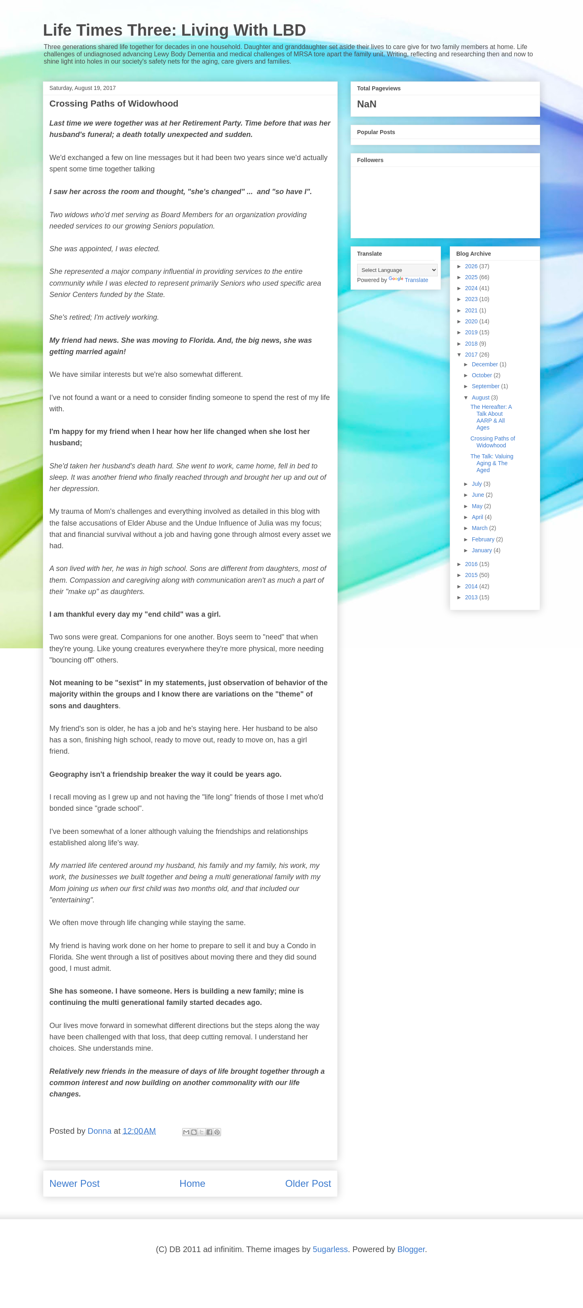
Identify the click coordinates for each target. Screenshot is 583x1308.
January (483, 550)
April (478, 517)
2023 (472, 299)
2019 (472, 332)
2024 (472, 288)
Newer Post (74, 1183)
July (477, 484)
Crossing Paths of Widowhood (492, 442)
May (478, 506)
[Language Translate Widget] (397, 270)
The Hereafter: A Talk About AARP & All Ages (491, 417)
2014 (472, 586)
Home (192, 1183)
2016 (472, 564)
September (486, 386)
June (478, 495)
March (480, 528)
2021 (472, 310)
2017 (472, 354)
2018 (472, 343)
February (484, 539)
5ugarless (330, 1249)
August (481, 397)
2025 (472, 277)
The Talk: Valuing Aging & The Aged (491, 463)
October (483, 375)
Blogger (411, 1249)
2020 (472, 321)
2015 (472, 575)
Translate (408, 280)
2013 (472, 597)
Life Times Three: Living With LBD (174, 30)
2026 (472, 266)
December (485, 364)
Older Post (308, 1183)
